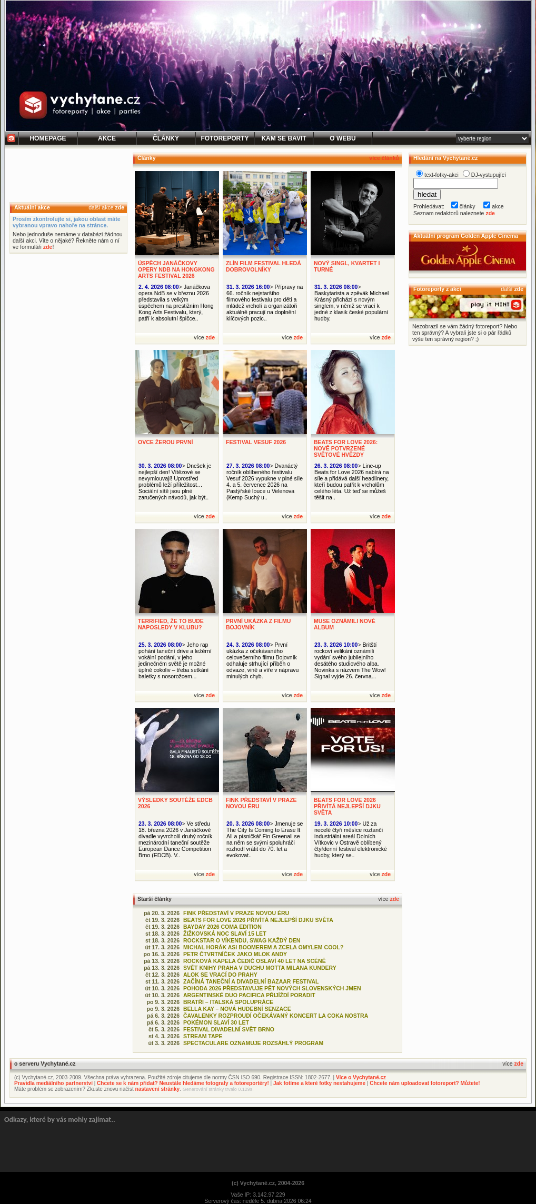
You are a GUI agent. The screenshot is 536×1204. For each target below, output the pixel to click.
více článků (384, 158)
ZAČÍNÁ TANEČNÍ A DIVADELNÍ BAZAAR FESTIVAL (251, 981)
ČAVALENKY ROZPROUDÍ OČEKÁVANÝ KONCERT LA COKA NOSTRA (275, 1015)
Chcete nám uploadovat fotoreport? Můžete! (425, 1083)
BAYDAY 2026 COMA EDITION (222, 927)
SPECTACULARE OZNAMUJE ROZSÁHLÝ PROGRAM (253, 1043)
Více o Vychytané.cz (361, 1077)
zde (119, 207)
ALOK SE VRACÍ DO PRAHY (220, 974)
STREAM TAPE (203, 1036)
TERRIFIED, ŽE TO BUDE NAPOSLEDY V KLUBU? (171, 624)
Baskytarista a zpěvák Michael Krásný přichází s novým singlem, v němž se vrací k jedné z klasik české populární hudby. (351, 306)
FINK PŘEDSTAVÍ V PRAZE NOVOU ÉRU (236, 913)
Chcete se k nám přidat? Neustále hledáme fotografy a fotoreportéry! (183, 1083)
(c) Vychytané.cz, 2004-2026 (268, 1183)
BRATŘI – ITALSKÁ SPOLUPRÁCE (228, 1002)
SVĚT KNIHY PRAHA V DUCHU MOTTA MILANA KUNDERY (259, 968)
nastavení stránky (157, 1089)
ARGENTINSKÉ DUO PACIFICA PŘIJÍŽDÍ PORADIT (249, 995)
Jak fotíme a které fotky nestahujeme (319, 1083)
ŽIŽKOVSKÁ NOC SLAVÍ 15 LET (224, 933)
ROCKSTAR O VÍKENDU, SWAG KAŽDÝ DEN (241, 940)
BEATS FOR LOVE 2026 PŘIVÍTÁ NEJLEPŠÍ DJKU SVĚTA (347, 806)
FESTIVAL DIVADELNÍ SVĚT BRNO (228, 1029)
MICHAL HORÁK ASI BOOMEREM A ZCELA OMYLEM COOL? (263, 947)
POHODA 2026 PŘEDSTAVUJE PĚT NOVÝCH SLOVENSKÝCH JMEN (272, 988)
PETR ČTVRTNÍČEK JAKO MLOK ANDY (235, 954)
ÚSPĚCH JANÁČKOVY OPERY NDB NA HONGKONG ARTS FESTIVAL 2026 (176, 269)
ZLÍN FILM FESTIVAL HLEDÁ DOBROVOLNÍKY (263, 266)
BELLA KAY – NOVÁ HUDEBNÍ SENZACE (237, 1009)
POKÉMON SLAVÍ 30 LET (216, 1022)
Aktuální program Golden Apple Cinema (465, 236)
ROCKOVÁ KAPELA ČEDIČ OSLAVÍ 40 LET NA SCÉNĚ (254, 961)
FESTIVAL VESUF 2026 (256, 442)
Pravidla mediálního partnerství (53, 1083)
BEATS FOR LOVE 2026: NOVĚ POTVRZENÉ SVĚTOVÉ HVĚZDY (346, 448)
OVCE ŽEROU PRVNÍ (165, 442)
